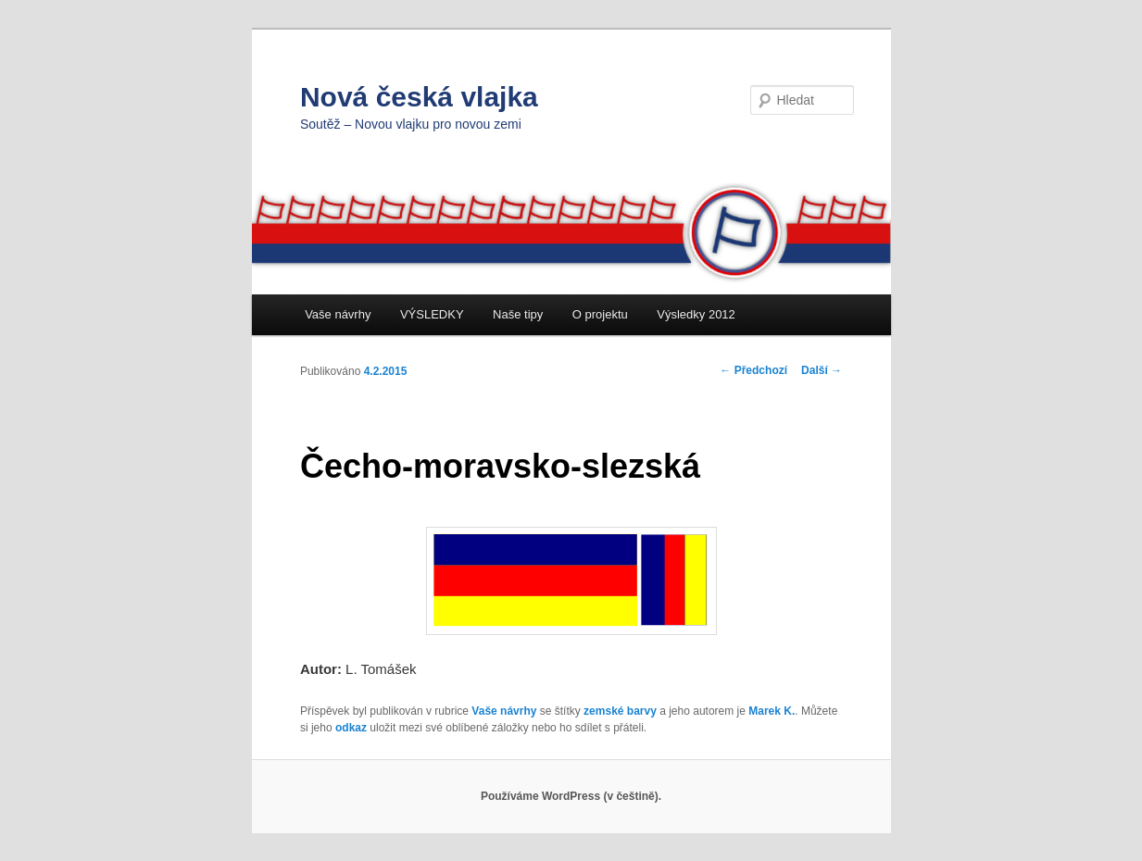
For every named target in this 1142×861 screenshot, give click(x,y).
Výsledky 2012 (696, 314)
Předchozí (753, 370)
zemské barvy (620, 711)
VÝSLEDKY (432, 314)
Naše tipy (518, 314)
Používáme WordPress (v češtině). (571, 796)
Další (821, 370)
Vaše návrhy (337, 314)
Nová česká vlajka (419, 96)
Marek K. (771, 711)
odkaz (351, 727)
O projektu (600, 314)
